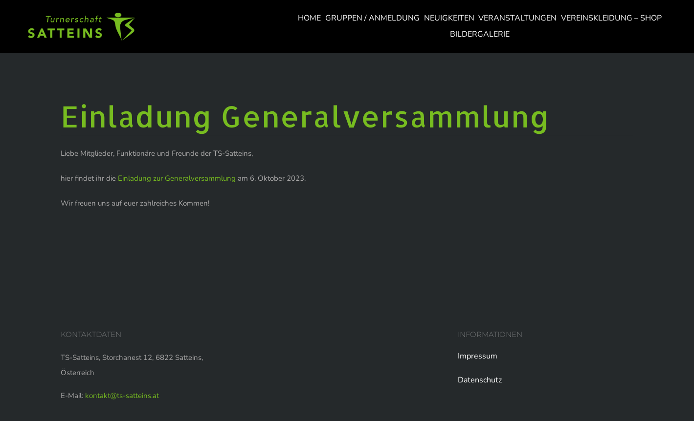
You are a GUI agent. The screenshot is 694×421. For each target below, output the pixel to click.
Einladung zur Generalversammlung (177, 178)
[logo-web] (81, 16)
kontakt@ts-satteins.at (122, 395)
